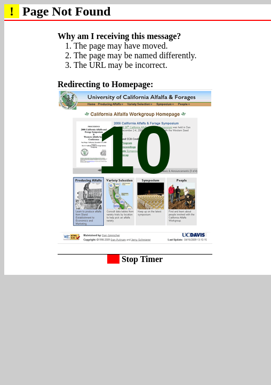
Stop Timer (135, 259)
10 (135, 150)
